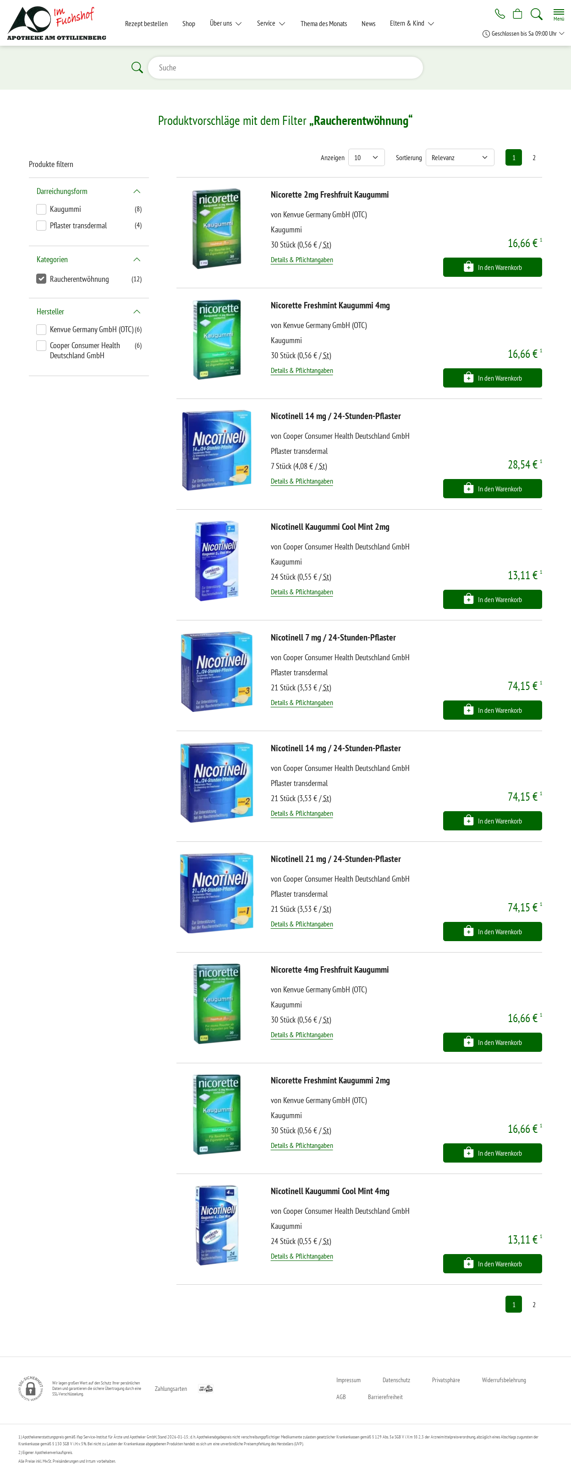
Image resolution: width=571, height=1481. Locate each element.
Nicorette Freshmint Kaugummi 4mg (330, 305)
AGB (341, 1397)
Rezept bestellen (146, 23)
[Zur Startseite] (60, 23)
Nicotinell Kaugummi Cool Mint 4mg (330, 1191)
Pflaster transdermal (78, 225)
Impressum (348, 1380)
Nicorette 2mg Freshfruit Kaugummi (330, 194)
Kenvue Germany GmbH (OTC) (91, 329)
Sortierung (409, 157)
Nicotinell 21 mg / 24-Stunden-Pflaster (336, 859)
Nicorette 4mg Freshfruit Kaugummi (330, 969)
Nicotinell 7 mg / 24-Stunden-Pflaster (333, 637)
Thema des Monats (324, 23)
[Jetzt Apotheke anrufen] (496, 14)
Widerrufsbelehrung (504, 1380)
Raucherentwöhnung (79, 279)
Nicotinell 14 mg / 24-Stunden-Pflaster (336, 416)
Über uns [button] (221, 22)
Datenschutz (396, 1380)
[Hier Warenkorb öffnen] (516, 14)
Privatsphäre (446, 1380)
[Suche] (536, 14)
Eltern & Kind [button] (408, 22)
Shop (188, 23)
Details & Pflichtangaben (302, 259)
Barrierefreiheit (385, 1397)
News (368, 23)
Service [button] (267, 22)
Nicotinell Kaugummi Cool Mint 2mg (330, 527)
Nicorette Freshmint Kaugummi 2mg (330, 1080)
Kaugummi (65, 209)
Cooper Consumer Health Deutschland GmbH (85, 350)
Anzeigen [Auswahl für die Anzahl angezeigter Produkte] (333, 157)
